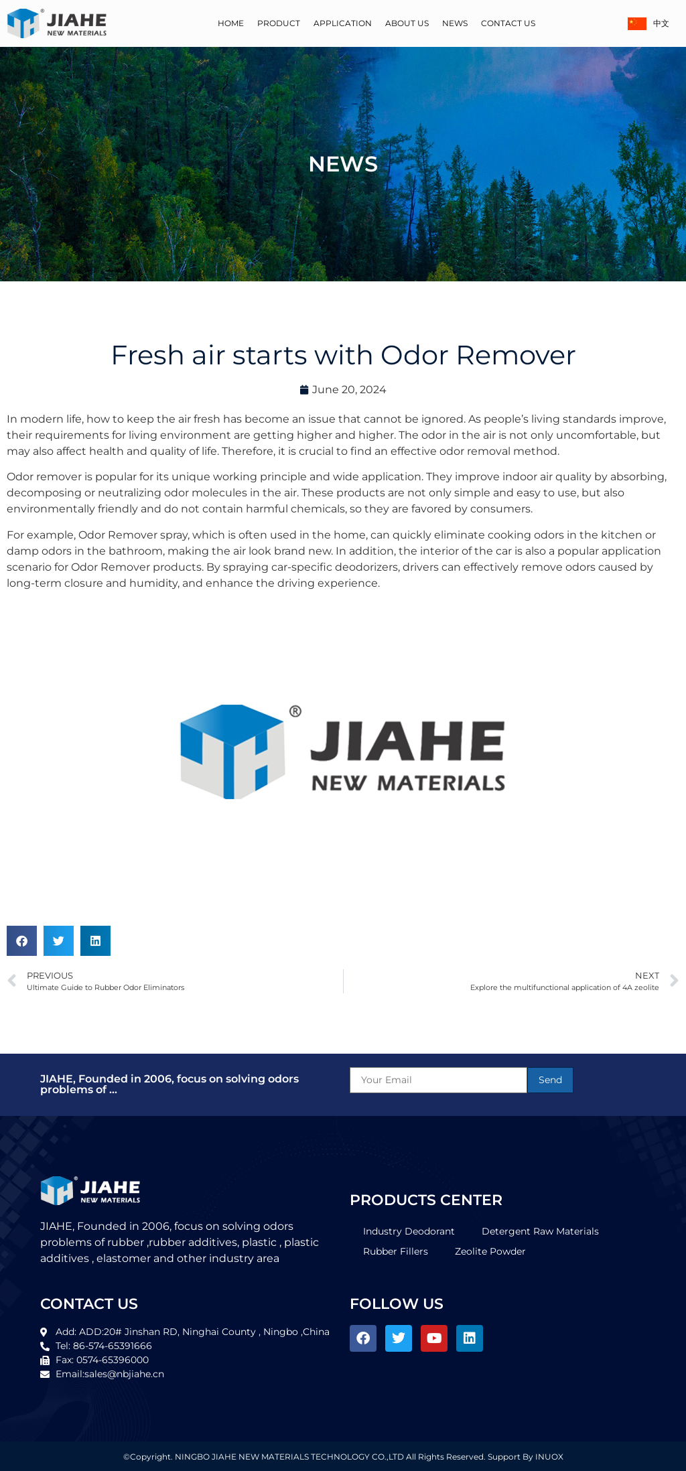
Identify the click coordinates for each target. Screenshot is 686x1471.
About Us (407, 23)
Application (343, 23)
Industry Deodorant (409, 1231)
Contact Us (508, 23)
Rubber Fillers (395, 1251)
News (455, 23)
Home (231, 23)
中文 (648, 23)
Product (278, 23)
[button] (22, 941)
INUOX (549, 1457)
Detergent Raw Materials (540, 1231)
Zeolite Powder (490, 1251)
